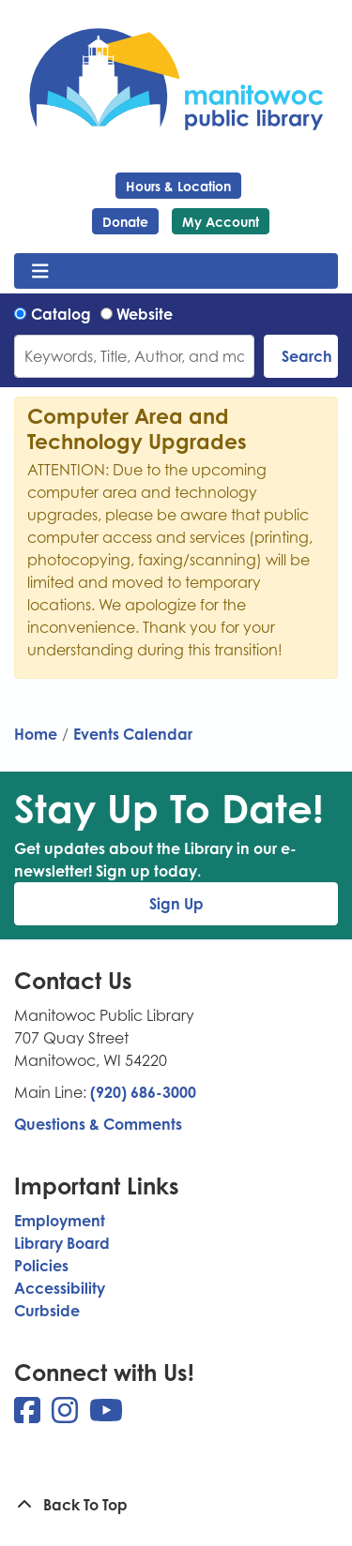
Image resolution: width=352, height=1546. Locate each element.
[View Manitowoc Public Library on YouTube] (106, 1415)
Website (144, 314)
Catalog (61, 314)
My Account (220, 222)
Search (307, 356)
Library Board (62, 1243)
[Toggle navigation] (39, 271)
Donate (125, 222)
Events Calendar (132, 734)
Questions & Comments (98, 1124)
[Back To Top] (176, 1505)
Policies (41, 1265)
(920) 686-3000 (143, 1092)
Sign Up (176, 903)
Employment (59, 1220)
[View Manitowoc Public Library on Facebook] (29, 1415)
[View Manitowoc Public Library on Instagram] (67, 1415)
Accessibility (59, 1288)
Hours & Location (178, 186)
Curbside (47, 1310)
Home (35, 734)
